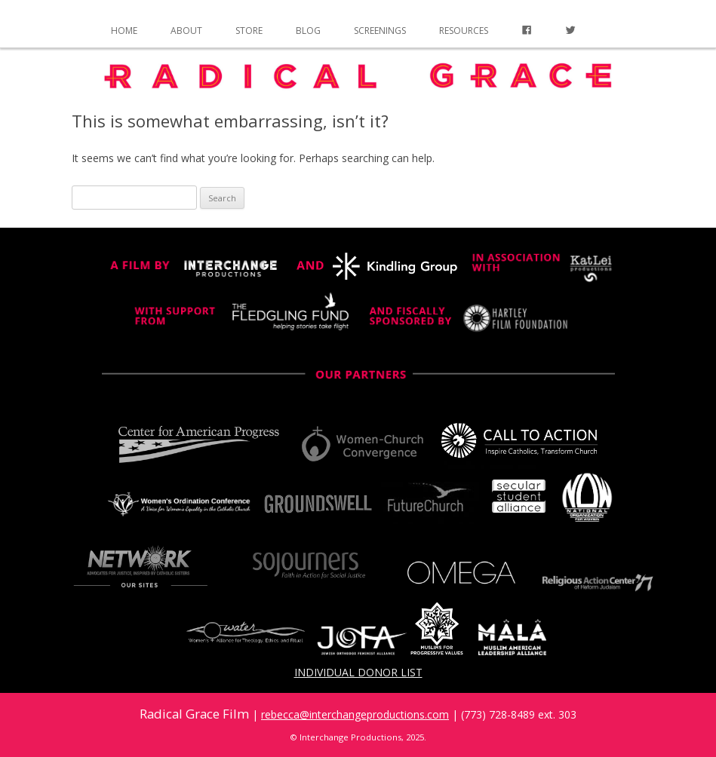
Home (124, 30)
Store (249, 30)
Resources (463, 30)
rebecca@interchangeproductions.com (355, 714)
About (186, 30)
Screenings (380, 30)
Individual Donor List (358, 672)
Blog (308, 30)
